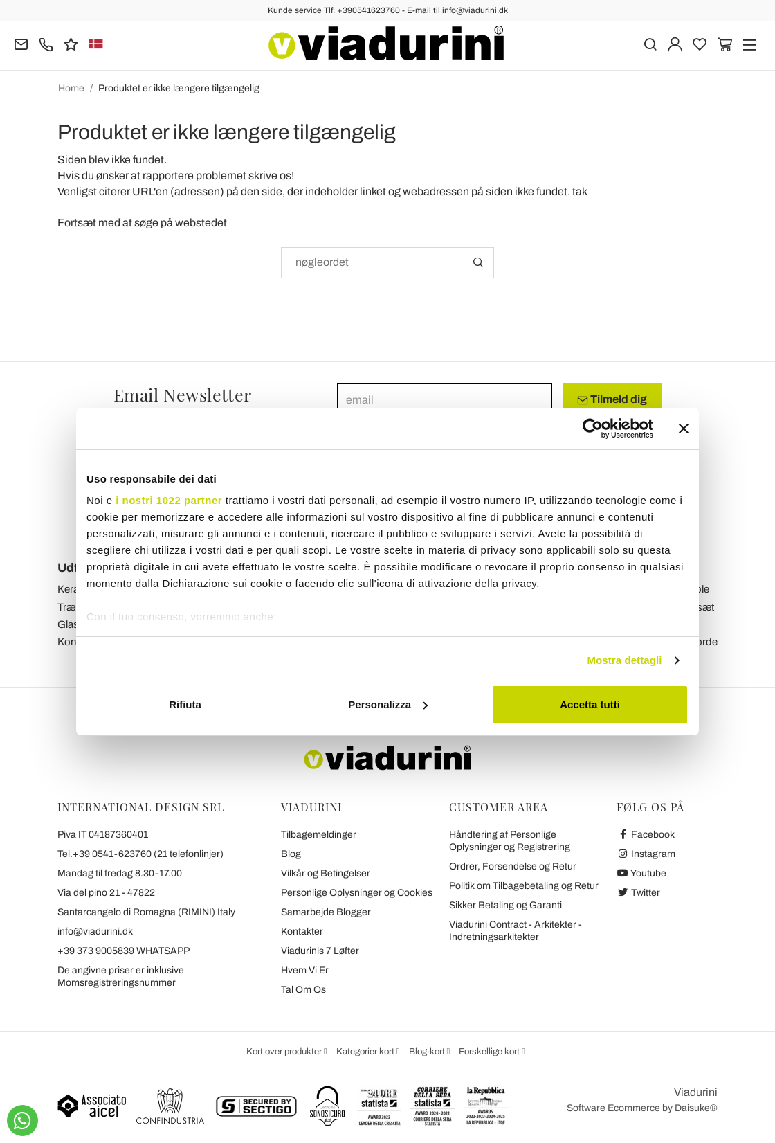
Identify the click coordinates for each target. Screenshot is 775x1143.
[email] (444, 399)
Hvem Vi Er (305, 970)
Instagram (646, 854)
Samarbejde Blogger (326, 912)
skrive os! (271, 175)
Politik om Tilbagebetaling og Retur (524, 886)
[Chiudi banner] (684, 428)
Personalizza (388, 704)
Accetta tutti (590, 704)
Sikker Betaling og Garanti (505, 905)
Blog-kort (428, 1051)
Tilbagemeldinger (318, 834)
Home (71, 88)
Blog (291, 854)
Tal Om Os (303, 989)
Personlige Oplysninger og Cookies (356, 893)
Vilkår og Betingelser (325, 873)
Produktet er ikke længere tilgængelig (178, 88)
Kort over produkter (285, 1051)
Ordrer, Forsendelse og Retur (512, 866)
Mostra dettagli (624, 660)
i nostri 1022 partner (169, 500)
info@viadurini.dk (95, 931)
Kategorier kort (366, 1051)
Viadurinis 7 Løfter (320, 951)
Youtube (641, 873)
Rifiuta (185, 704)
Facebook (646, 834)
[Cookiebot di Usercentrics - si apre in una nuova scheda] (592, 428)
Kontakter (302, 931)
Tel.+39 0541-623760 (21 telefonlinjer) (140, 854)
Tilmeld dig (612, 399)
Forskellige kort (490, 1051)
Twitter (638, 893)
